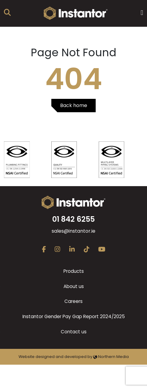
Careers (73, 301)
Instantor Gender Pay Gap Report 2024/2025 (73, 316)
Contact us (74, 331)
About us (73, 286)
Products (73, 271)
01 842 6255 (73, 219)
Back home (73, 105)
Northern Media (111, 356)
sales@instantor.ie (73, 230)
